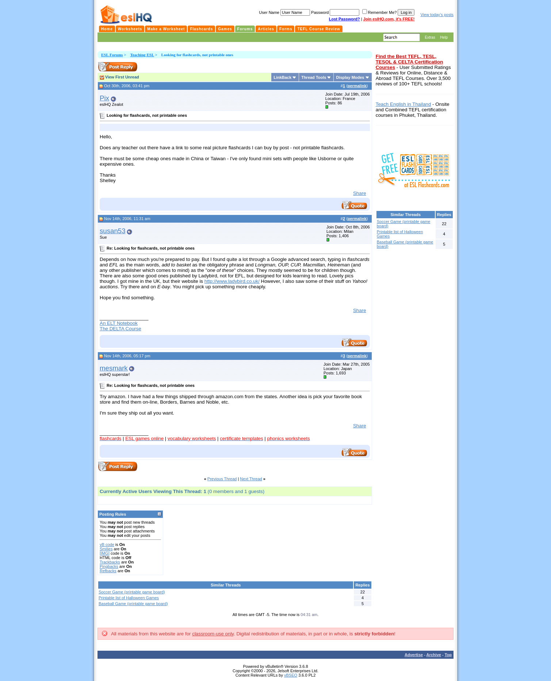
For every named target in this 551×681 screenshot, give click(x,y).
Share (359, 193)
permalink (357, 86)
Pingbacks (109, 566)
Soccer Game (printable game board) (132, 592)
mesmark (114, 368)
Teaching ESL (142, 55)
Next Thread (251, 479)
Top (448, 655)
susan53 (113, 231)
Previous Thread (222, 479)
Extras (430, 37)
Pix (104, 98)
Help (444, 37)
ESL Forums (112, 55)
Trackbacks (110, 562)
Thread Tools (313, 77)
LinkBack (282, 77)
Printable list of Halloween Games (129, 598)
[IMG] (105, 553)
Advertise (414, 655)
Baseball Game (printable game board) (133, 603)
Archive (433, 655)
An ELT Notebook (119, 323)
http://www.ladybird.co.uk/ (232, 281)
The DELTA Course (120, 328)
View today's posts (437, 14)
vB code (107, 544)
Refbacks (108, 571)
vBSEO (290, 675)
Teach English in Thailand (403, 104)
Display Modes (350, 77)
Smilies (106, 549)
